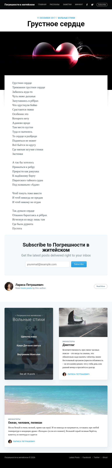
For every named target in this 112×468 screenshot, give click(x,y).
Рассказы (55, 5)
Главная (42, 5)
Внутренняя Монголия (28, 354)
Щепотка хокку (29, 336)
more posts (26, 288)
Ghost (105, 457)
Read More (101, 286)
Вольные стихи (66, 18)
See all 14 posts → (29, 374)
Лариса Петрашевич (29, 285)
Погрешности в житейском (20, 4)
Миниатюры (81, 5)
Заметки (67, 5)
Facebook (87, 457)
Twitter (97, 457)
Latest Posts (74, 457)
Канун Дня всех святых (29, 345)
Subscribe (102, 5)
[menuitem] (42, 4)
